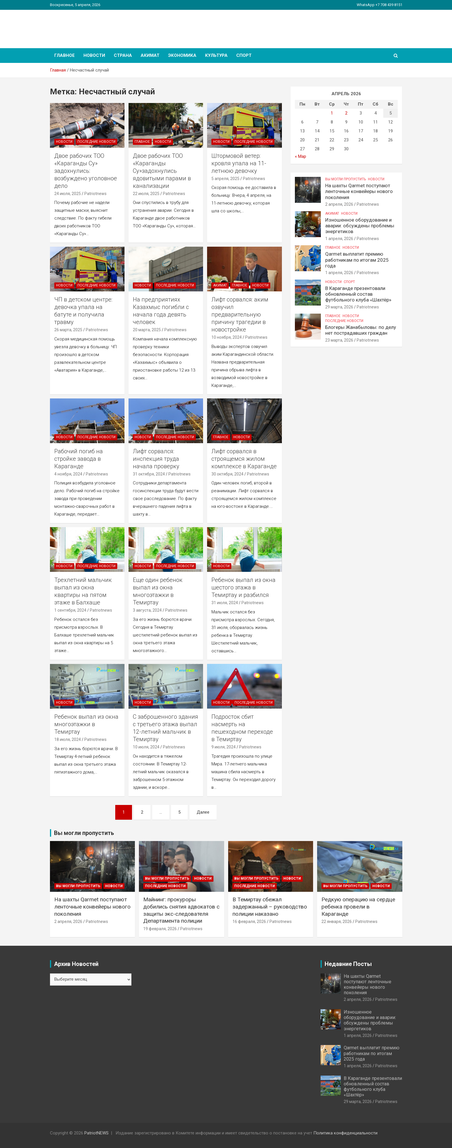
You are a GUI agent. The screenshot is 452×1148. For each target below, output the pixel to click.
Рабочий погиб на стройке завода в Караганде (78, 459)
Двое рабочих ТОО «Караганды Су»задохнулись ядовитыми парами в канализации (162, 170)
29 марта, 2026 (339, 307)
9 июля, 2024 (223, 747)
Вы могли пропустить (345, 179)
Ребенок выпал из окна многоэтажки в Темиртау (86, 724)
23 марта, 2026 (339, 340)
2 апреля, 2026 (339, 204)
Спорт (244, 55)
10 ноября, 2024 (226, 337)
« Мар (300, 156)
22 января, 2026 (336, 921)
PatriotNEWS (83, 26)
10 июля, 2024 (146, 747)
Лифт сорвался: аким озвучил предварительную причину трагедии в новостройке (239, 314)
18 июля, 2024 (67, 739)
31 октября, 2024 (149, 474)
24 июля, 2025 (67, 193)
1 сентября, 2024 (70, 610)
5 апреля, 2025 (225, 178)
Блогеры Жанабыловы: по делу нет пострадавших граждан (360, 330)
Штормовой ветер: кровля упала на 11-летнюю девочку (238, 163)
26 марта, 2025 (68, 329)
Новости (94, 55)
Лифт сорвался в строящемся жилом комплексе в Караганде (244, 459)
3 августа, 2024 (147, 610)
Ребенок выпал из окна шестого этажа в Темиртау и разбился (243, 587)
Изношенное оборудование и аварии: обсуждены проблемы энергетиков (359, 226)
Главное (64, 55)
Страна (123, 55)
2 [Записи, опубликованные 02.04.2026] (346, 113)
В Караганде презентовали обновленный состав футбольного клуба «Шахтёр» (358, 294)
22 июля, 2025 (146, 193)
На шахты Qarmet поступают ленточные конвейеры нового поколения (359, 191)
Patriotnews (95, 193)
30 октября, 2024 (227, 474)
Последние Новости (96, 142)
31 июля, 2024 (224, 602)
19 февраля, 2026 (160, 928)
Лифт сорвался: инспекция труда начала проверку (156, 459)
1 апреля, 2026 (339, 238)
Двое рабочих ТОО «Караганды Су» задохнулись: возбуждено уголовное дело (85, 170)
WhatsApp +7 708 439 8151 (379, 5)
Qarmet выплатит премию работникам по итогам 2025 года (357, 260)
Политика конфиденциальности (345, 1133)
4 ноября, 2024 (68, 474)
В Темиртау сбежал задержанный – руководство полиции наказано (269, 906)
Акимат (150, 55)
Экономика (182, 55)
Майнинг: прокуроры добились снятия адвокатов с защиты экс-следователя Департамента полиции (181, 910)
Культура (216, 55)
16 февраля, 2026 (249, 921)
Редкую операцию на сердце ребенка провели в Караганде (358, 906)
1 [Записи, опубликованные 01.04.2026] (332, 113)
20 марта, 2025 (147, 329)
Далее (203, 812)
